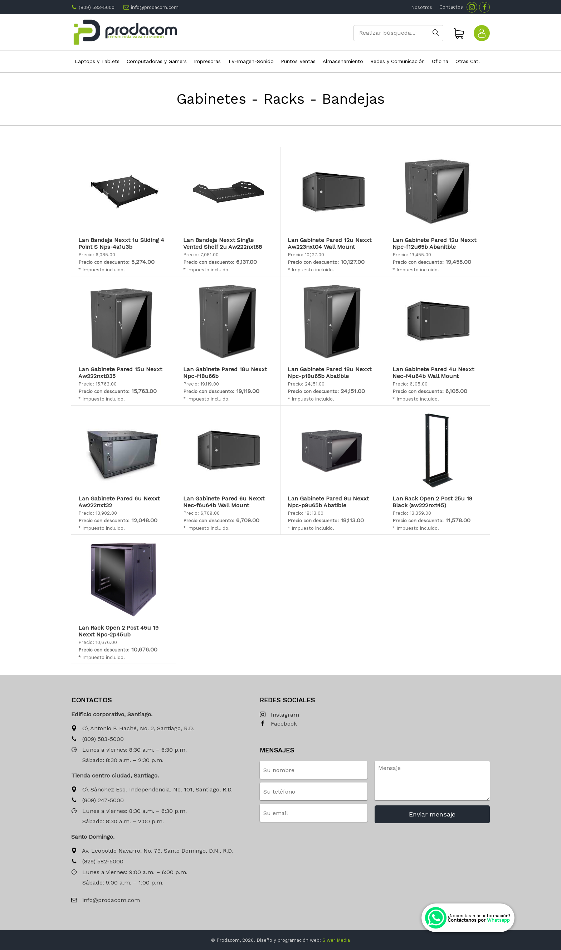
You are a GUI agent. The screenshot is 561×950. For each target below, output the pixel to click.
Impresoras (207, 61)
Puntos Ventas (298, 61)
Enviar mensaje (432, 814)
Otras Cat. (467, 61)
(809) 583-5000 (96, 7)
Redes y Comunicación (397, 61)
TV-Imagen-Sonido (251, 61)
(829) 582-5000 (97, 862)
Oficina (440, 61)
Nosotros (421, 7)
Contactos (451, 7)
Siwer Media (336, 940)
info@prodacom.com (155, 7)
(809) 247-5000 (97, 800)
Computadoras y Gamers (157, 61)
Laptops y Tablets (97, 61)
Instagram (279, 715)
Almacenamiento (343, 61)
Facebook (278, 724)
